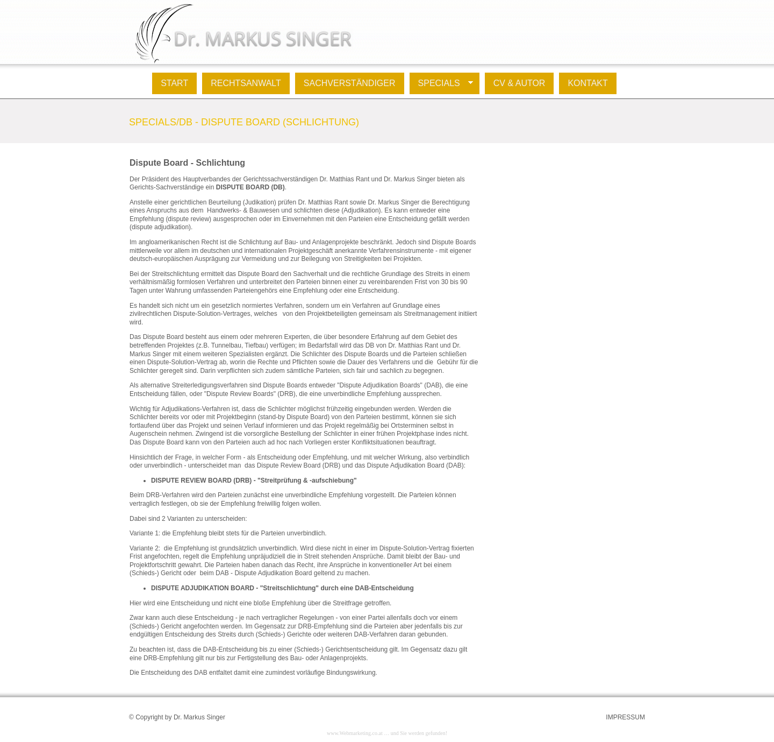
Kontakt (587, 83)
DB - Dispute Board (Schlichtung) (269, 122)
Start (174, 83)
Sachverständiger (350, 83)
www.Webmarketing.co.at (355, 733)
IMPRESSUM (625, 717)
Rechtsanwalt (246, 83)
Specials (441, 83)
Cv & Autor (519, 83)
